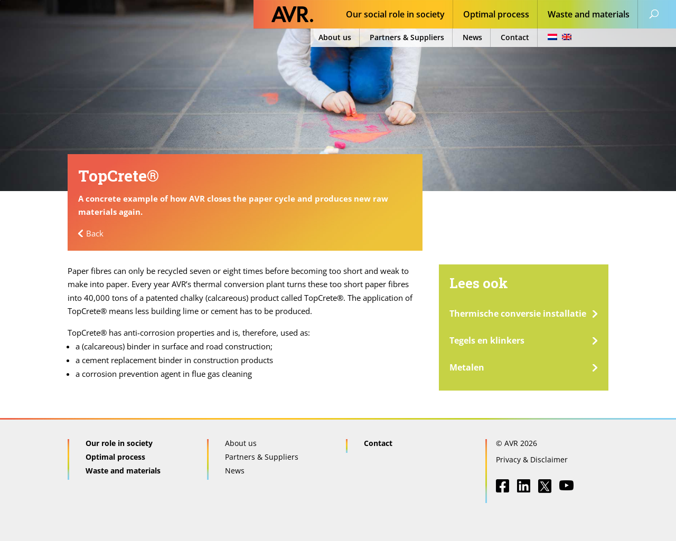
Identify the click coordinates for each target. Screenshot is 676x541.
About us (334, 37)
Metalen (466, 367)
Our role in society (119, 443)
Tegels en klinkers (486, 340)
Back (95, 233)
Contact (515, 37)
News (472, 37)
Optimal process (496, 15)
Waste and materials (589, 15)
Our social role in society (395, 15)
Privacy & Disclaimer (532, 459)
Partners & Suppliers (407, 37)
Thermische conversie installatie (517, 313)
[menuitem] (556, 38)
